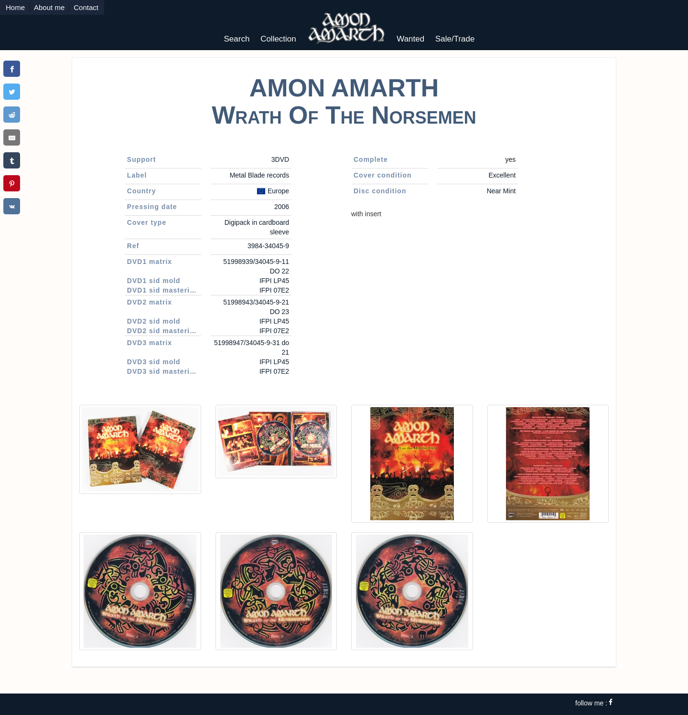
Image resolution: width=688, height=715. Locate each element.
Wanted (410, 38)
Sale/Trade (455, 38)
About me (49, 7)
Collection (278, 38)
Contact (86, 7)
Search (237, 38)
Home (15, 7)
